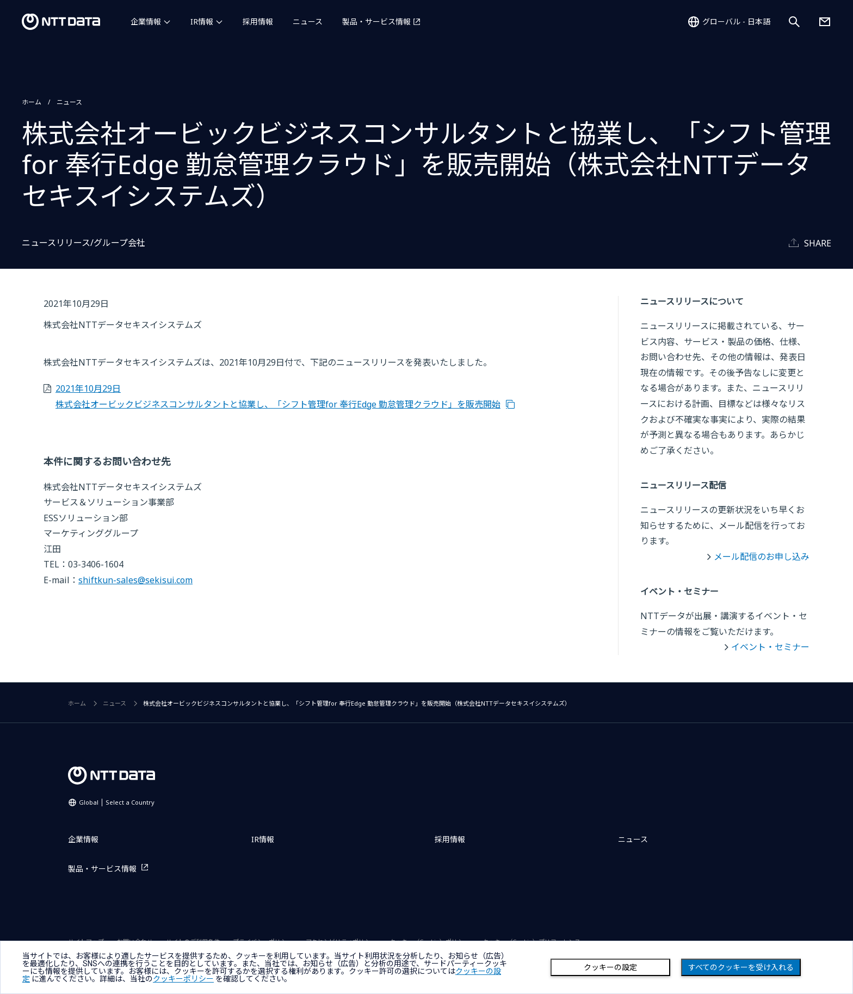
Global (116, 802)
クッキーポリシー (183, 978)
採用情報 (258, 21)
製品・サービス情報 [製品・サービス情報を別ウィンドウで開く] (376, 21)
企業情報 (146, 21)
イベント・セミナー (770, 647)
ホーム (31, 102)
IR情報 (201, 21)
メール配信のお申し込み (761, 557)
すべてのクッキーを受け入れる (741, 967)
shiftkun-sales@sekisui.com (135, 580)
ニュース (308, 21)
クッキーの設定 (610, 967)
